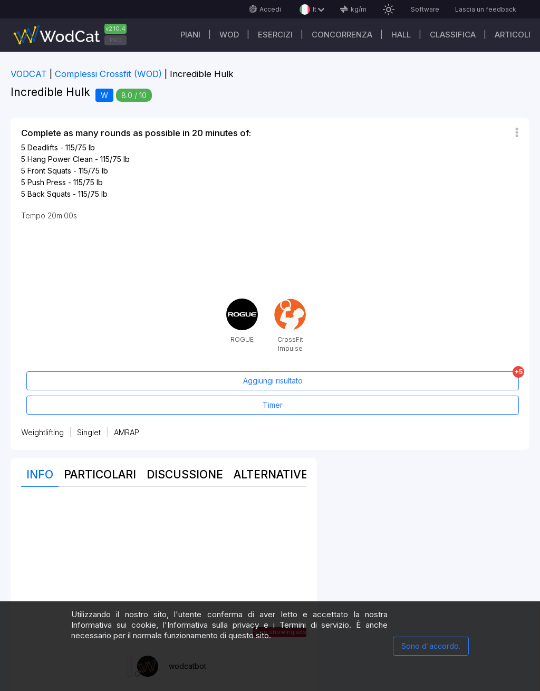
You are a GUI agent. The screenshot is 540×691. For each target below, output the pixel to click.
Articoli (513, 35)
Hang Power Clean (60, 159)
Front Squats (49, 170)
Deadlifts (42, 147)
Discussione (185, 474)
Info (39, 474)
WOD (229, 35)
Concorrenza (342, 35)
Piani (190, 35)
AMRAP (126, 432)
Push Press (46, 182)
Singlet (89, 432)
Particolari (100, 474)
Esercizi (275, 35)
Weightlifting (42, 432)
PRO (116, 40)
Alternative (271, 474)
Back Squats (49, 193)
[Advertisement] (163, 571)
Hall (401, 35)
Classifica (453, 35)
